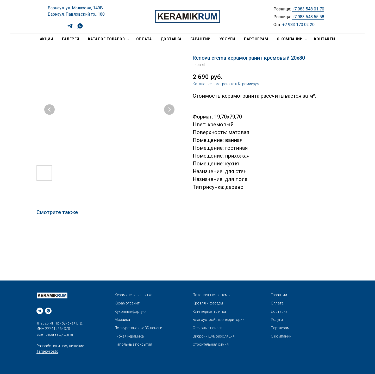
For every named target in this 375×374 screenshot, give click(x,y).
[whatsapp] (80, 28)
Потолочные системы (211, 295)
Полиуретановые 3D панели (138, 328)
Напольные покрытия (133, 344)
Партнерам (256, 39)
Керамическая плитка (133, 295)
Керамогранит (127, 303)
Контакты (324, 39)
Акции (46, 39)
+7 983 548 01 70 (308, 9)
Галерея (70, 39)
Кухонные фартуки (131, 311)
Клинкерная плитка (209, 311)
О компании (290, 39)
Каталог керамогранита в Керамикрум (226, 84)
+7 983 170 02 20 (298, 24)
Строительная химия (211, 344)
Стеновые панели (207, 328)
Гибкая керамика (129, 336)
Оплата (144, 39)
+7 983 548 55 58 (308, 16)
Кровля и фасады (208, 303)
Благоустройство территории (219, 319)
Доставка (171, 39)
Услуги (227, 39)
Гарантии (200, 39)
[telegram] (70, 28)
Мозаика (122, 319)
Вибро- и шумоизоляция (214, 336)
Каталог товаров (107, 39)
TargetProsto (47, 351)
